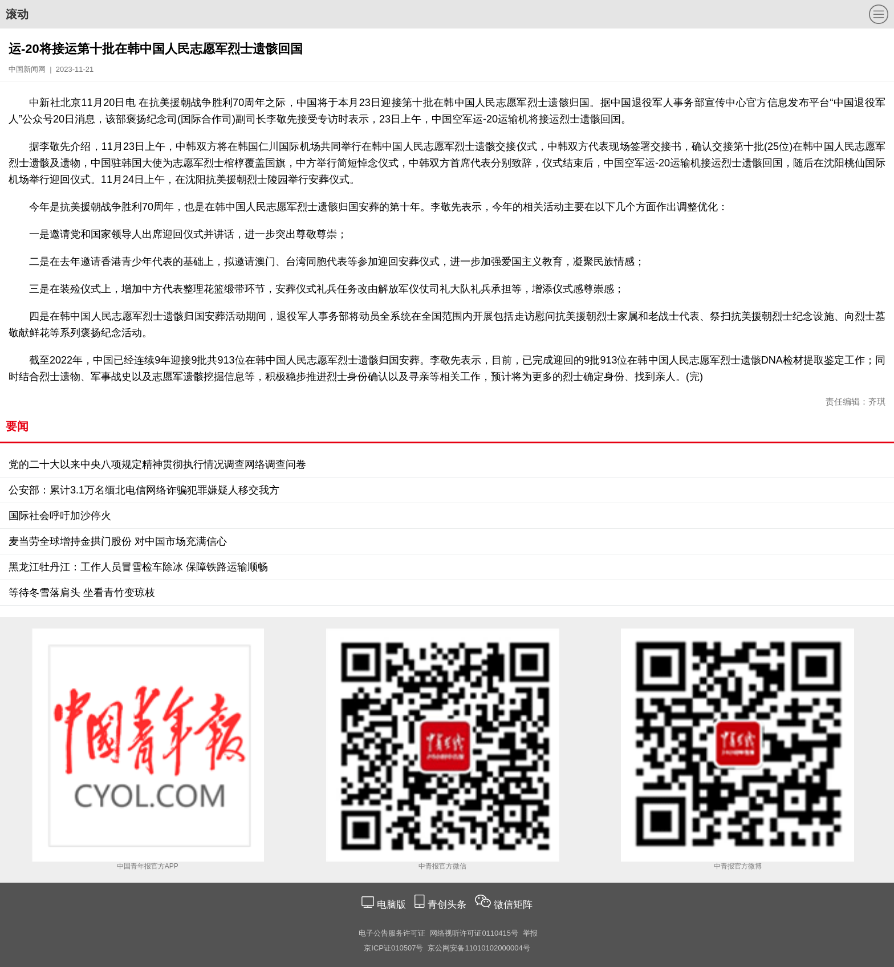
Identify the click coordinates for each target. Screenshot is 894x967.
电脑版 (391, 904)
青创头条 (448, 904)
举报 (530, 933)
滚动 (17, 14)
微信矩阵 (513, 904)
